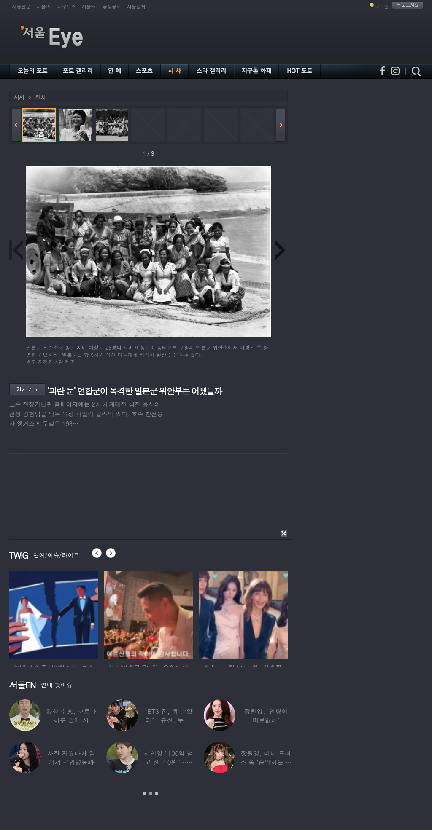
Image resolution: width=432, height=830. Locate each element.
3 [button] (156, 793)
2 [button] (150, 793)
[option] (53, 614)
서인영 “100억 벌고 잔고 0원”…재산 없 (168, 762)
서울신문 (21, 6)
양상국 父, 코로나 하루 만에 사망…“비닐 (71, 720)
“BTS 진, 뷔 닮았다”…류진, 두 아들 (168, 720)
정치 (40, 97)
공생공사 (112, 6)
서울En (89, 6)
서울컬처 (136, 6)
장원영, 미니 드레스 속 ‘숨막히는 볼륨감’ (266, 762)
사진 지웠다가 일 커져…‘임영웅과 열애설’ (71, 762)
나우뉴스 (66, 6)
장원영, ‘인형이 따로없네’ (266, 715)
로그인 (382, 6)
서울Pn (44, 6)
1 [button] (144, 793)
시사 (19, 97)
